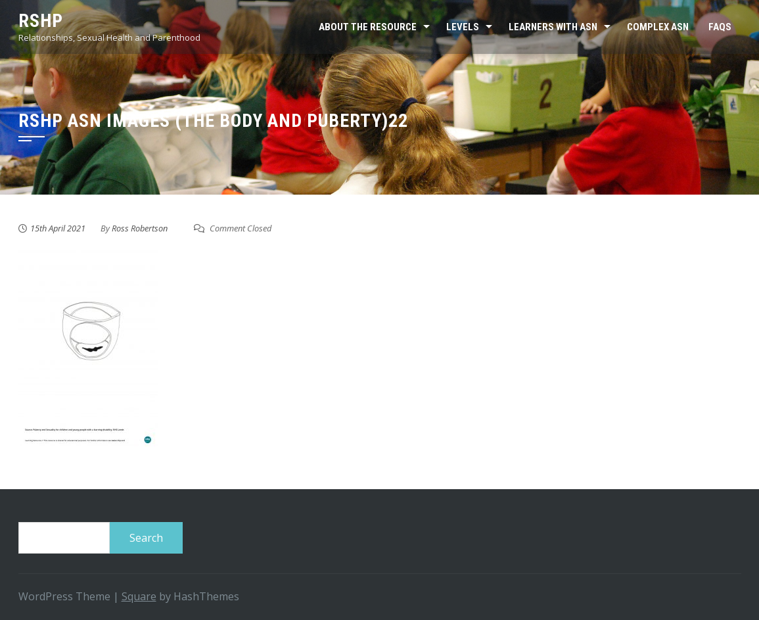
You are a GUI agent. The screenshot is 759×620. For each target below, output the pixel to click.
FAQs (719, 27)
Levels (462, 27)
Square (139, 596)
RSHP (40, 21)
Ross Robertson (140, 228)
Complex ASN (658, 27)
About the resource (368, 27)
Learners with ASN (553, 27)
